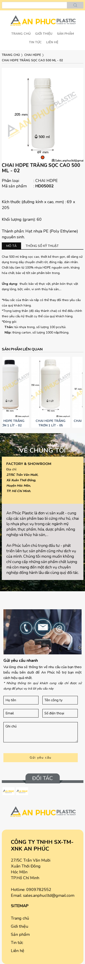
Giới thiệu (43, 34)
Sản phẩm (20, 934)
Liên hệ (52, 42)
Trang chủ (21, 34)
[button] (42, 157)
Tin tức (35, 42)
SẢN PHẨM (65, 34)
